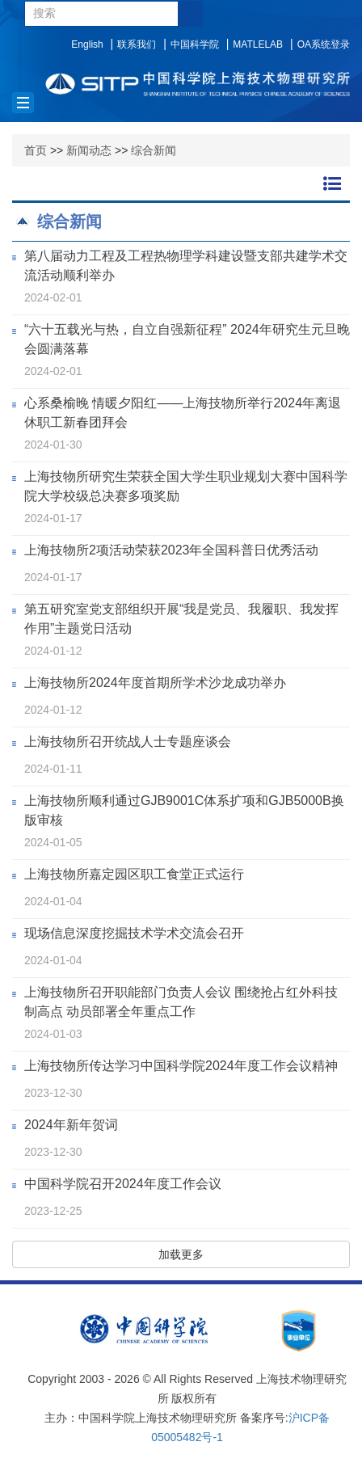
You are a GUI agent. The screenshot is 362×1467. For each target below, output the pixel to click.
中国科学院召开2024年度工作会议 (122, 1184)
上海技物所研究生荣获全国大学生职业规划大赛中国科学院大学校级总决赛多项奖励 (185, 486)
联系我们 (136, 44)
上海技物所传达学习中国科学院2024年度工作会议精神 (181, 1066)
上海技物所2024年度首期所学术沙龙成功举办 (155, 682)
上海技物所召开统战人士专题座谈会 (127, 741)
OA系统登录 (323, 44)
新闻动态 (89, 150)
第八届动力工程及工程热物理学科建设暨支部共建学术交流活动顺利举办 (185, 265)
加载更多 (181, 1254)
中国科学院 (194, 44)
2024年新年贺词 (71, 1125)
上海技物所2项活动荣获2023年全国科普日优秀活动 (171, 550)
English (87, 44)
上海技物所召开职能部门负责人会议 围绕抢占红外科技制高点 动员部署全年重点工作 (181, 1001)
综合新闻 (153, 150)
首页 (35, 150)
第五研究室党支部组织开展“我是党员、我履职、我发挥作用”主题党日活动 (181, 618)
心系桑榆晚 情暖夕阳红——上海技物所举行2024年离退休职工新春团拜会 (182, 412)
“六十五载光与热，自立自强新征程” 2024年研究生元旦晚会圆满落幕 (187, 339)
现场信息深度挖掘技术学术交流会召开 (134, 933)
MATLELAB (258, 44)
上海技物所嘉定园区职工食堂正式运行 (134, 874)
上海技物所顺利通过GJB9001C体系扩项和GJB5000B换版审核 (184, 810)
